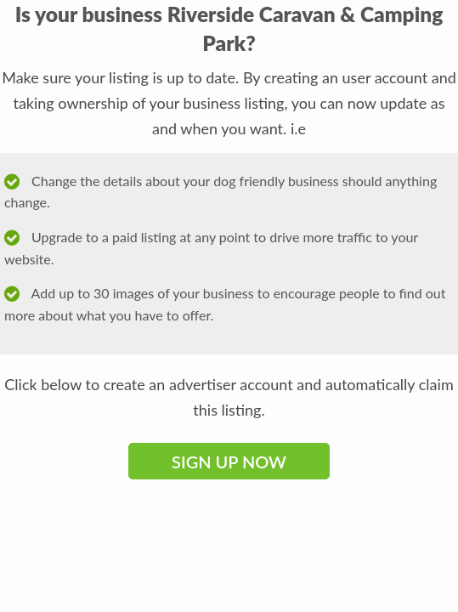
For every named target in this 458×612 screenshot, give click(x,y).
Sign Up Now (229, 461)
